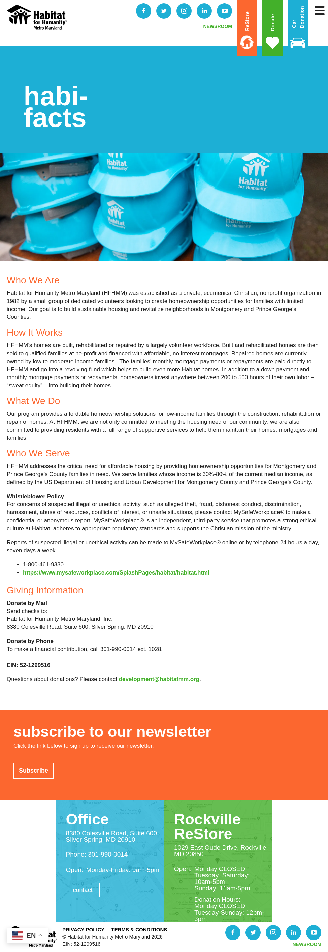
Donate (272, 22)
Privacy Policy (83, 929)
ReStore (247, 21)
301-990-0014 (108, 854)
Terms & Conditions (139, 929)
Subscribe (33, 770)
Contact (83, 890)
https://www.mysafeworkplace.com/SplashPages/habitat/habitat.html (116, 572)
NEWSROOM (217, 26)
